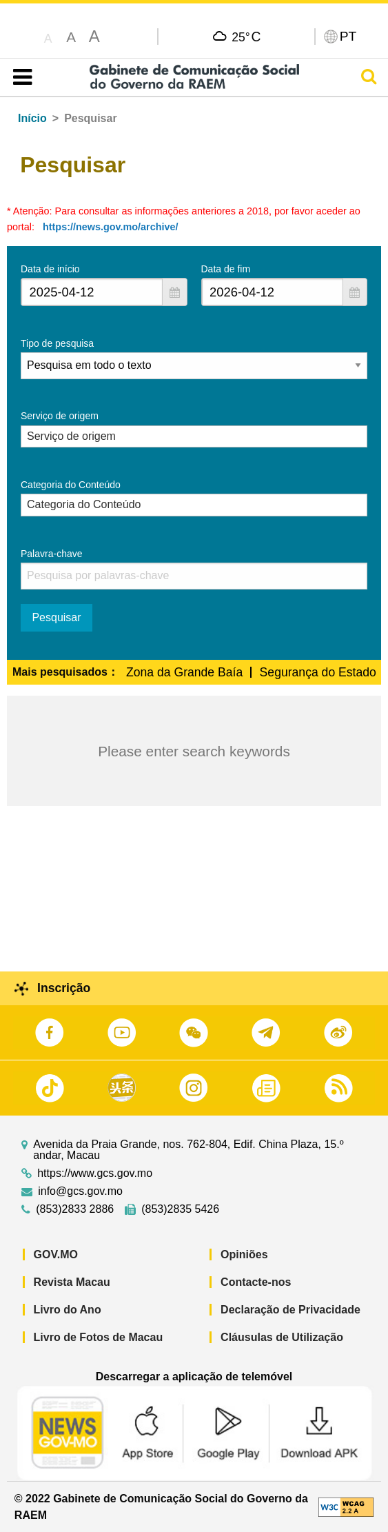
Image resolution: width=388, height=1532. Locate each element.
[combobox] (92, 292)
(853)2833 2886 (75, 1209)
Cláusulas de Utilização (282, 1337)
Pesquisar (56, 617)
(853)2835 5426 (180, 1209)
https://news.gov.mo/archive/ (110, 226)
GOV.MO (56, 1254)
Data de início (50, 268)
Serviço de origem (60, 415)
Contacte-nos (256, 1282)
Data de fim (226, 268)
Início (32, 118)
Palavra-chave (52, 553)
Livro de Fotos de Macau (98, 1337)
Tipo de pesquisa (57, 343)
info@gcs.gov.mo (80, 1191)
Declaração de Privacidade (290, 1310)
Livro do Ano (67, 1310)
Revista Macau (72, 1282)
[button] (174, 292)
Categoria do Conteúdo (71, 484)
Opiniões (244, 1254)
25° (246, 36)
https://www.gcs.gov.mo (94, 1173)
